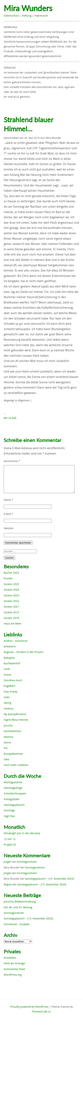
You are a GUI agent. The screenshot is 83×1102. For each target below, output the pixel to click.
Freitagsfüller (12, 799)
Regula (8, 884)
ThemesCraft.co (41, 1011)
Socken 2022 (11, 601)
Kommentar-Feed (14, 969)
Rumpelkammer (13, 754)
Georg (7, 703)
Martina (8, 737)
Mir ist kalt (10, 418)
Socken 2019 (11, 612)
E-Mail (8, 514)
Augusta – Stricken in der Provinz (23, 652)
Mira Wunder (53, 138)
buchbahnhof (12, 663)
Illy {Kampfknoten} (15, 714)
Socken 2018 (11, 618)
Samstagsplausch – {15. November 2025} (49, 878)
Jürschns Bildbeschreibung (20, 901)
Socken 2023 (11, 595)
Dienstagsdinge (13, 788)
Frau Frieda (10, 691)
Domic (8, 674)
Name (8, 500)
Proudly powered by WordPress (29, 1006)
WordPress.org (13, 974)
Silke (6, 759)
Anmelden (10, 957)
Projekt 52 (10, 844)
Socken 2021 (11, 606)
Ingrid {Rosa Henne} (16, 719)
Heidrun (9, 708)
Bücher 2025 (11, 572)
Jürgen (8, 861)
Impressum (41, 15)
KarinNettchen (12, 731)
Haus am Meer (12, 623)
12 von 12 (9, 839)
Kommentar (12, 461)
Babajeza (9, 657)
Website (8, 528)
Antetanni (10, 646)
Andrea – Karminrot (16, 641)
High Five (9, 816)
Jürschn (8, 725)
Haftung (26, 15)
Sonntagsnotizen (27, 861)
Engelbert (9, 686)
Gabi (6, 697)
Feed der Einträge (14, 963)
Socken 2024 (11, 589)
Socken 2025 (11, 584)
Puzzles (8, 578)
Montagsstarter (13, 782)
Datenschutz (11, 15)
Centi (7, 669)
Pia (5, 748)
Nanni (7, 742)
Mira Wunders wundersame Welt (35, 8)
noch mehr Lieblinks (16, 765)
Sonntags (9, 810)
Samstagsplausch (14, 804)
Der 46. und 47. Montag (18, 907)
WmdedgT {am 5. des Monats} (22, 833)
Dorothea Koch (13, 680)
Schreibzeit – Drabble (16, 924)
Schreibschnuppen (15, 793)
